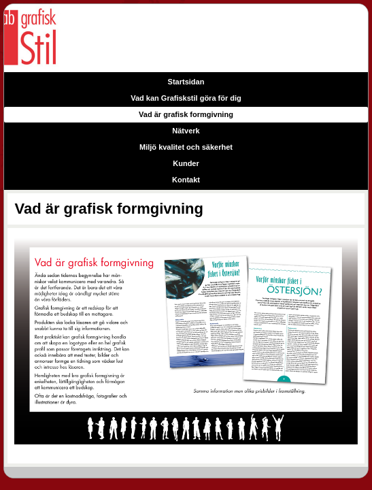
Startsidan (186, 82)
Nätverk (185, 131)
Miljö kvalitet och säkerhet (186, 147)
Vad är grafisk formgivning (186, 114)
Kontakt (186, 180)
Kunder (186, 163)
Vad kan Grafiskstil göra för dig (186, 98)
